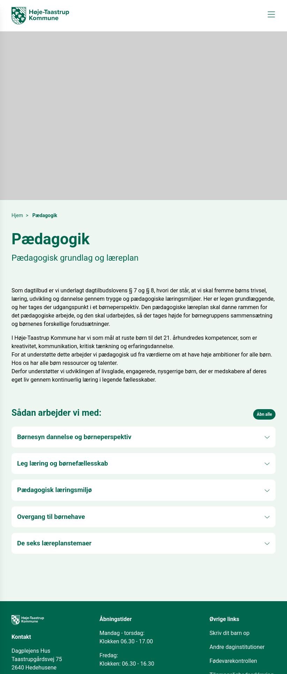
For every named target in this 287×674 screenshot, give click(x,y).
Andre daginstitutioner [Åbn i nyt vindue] (237, 647)
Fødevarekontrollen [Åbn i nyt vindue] (233, 661)
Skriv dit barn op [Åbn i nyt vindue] (230, 633)
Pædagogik (44, 215)
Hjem (17, 215)
